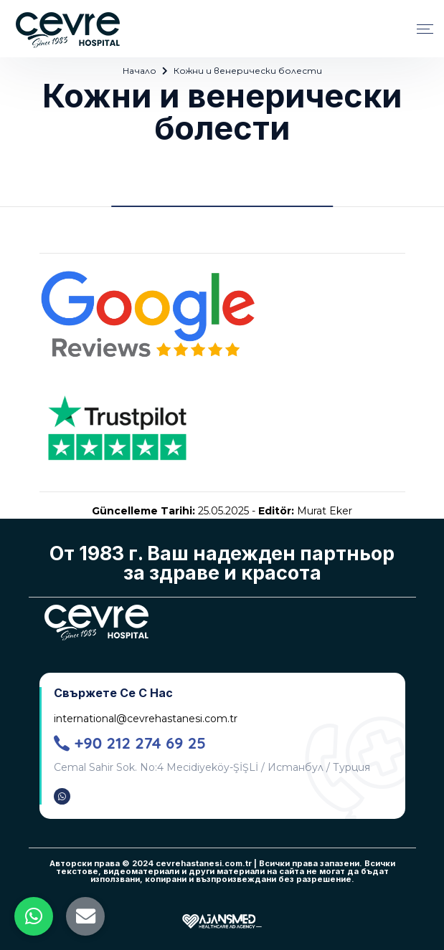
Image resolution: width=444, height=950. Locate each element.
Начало (139, 70)
